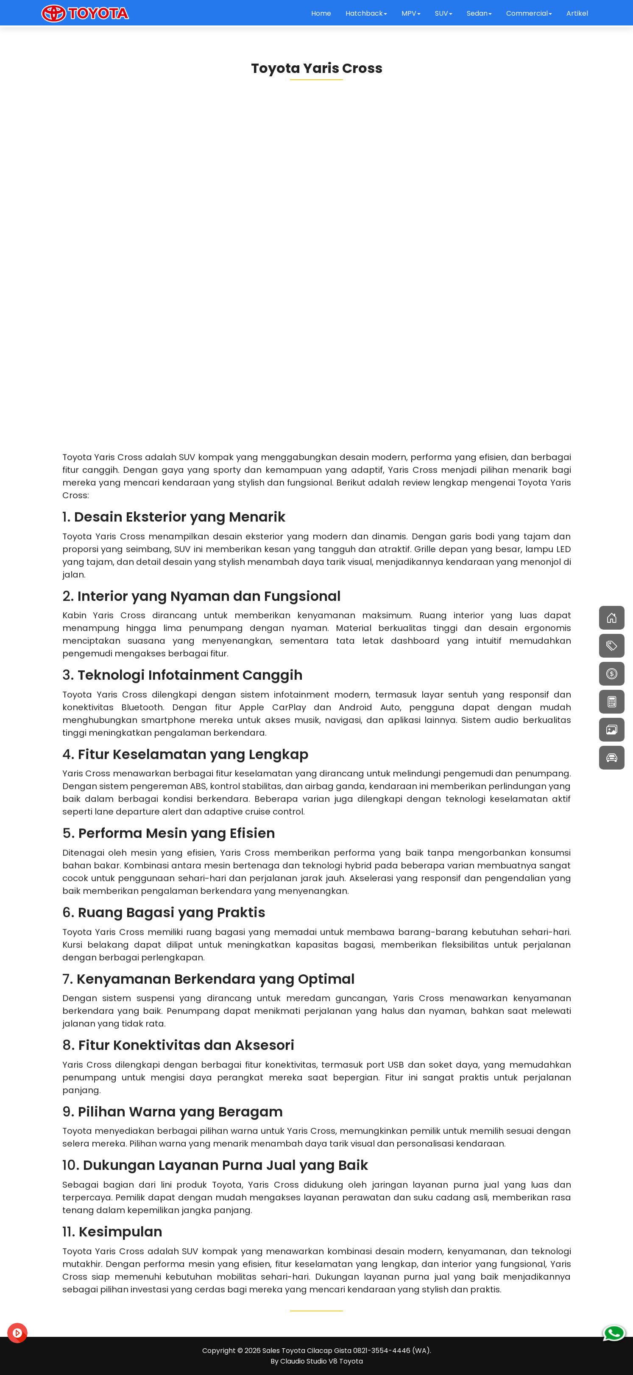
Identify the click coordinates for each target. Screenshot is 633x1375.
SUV (443, 13)
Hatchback (366, 13)
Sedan (479, 13)
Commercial (529, 13)
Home (321, 13)
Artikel (577, 13)
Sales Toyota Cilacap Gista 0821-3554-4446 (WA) (346, 1350)
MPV (411, 13)
